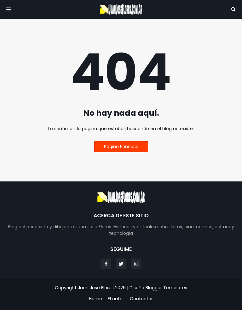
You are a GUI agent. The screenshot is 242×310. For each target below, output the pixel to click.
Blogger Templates (166, 288)
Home (95, 299)
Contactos (141, 299)
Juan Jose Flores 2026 (102, 288)
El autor (116, 299)
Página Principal (121, 146)
